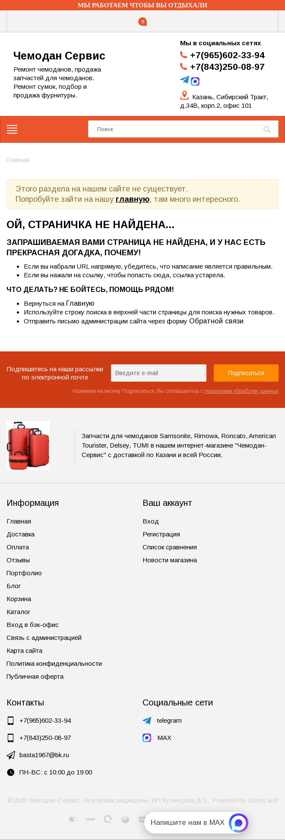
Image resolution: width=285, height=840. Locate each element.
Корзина (18, 598)
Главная (18, 521)
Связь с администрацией (44, 637)
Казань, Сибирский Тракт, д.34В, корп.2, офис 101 (224, 101)
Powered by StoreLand (245, 800)
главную (132, 199)
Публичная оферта (34, 676)
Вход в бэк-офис (32, 624)
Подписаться (246, 373)
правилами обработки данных (241, 391)
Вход (150, 521)
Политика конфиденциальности (54, 663)
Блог (13, 585)
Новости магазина (169, 560)
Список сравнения (169, 547)
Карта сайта (24, 650)
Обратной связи (216, 321)
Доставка (20, 534)
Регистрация (161, 534)
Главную (80, 303)
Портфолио (24, 573)
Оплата (17, 547)
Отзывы (18, 560)
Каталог (18, 611)
